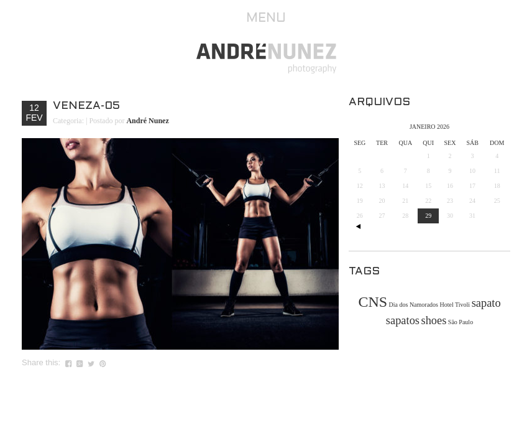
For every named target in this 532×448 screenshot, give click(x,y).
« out (358, 226)
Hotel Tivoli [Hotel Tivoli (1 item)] (455, 304)
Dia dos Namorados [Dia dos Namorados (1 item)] (413, 304)
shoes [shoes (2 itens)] (433, 320)
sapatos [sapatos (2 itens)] (403, 320)
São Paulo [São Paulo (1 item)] (460, 322)
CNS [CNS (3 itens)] (372, 302)
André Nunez (147, 120)
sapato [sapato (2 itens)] (486, 303)
